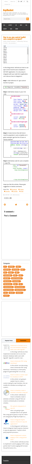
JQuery (5, 29)
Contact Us (7, 4)
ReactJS (11, 292)
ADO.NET (6, 278)
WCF (20, 275)
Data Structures (19, 287)
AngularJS (19, 292)
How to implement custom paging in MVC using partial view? (18, 437)
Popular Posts (9, 340)
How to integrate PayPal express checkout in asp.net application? (18, 422)
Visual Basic (16, 281)
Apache (6, 295)
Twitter (21, 189)
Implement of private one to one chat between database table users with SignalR (18, 347)
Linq (5, 292)
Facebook (13, 189)
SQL (26, 25)
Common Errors (8, 287)
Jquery (10, 272)
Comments (23, 340)
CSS (20, 284)
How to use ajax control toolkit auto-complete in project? (14, 38)
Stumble (14, 191)
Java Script (15, 269)
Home (6, 1)
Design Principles (19, 290)
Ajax (11, 29)
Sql (5, 272)
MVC (21, 25)
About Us (12, 1)
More (16, 29)
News (18, 266)
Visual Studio (7, 275)
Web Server (7, 281)
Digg (21, 191)
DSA (4, 25)
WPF (17, 272)
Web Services (16, 195)
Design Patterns (8, 290)
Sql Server (6, 269)
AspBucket (8, 10)
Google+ (7, 191)
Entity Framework (16, 278)
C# (16, 25)
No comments (12, 43)
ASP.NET (10, 25)
